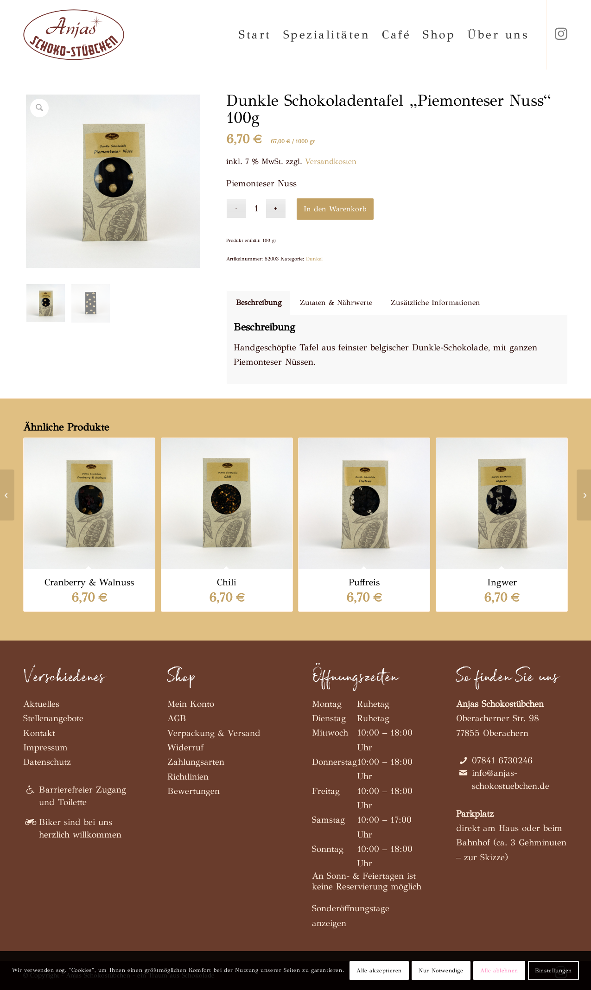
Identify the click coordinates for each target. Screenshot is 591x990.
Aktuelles (41, 703)
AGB (176, 718)
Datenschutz (47, 761)
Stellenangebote (53, 718)
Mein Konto (190, 703)
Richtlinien (188, 776)
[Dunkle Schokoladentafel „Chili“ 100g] (584, 495)
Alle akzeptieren (379, 970)
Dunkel (314, 259)
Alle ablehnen (499, 970)
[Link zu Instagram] (561, 34)
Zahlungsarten (195, 761)
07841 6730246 (502, 760)
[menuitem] (255, 35)
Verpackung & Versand (214, 733)
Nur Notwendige (441, 970)
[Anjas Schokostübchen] (73, 35)
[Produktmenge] (256, 208)
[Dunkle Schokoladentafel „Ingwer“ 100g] (7, 495)
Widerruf (185, 747)
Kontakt (39, 733)
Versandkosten (330, 161)
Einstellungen (553, 970)
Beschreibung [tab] (258, 302)
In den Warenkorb (335, 208)
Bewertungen (193, 791)
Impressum (45, 747)
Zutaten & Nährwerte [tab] (336, 302)
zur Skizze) (486, 857)
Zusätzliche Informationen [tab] (435, 302)
